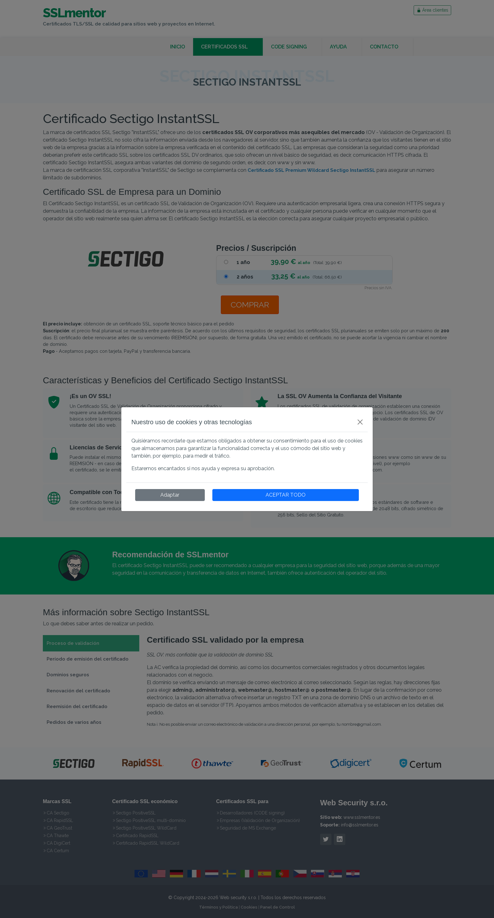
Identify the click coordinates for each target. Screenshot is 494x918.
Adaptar (169, 495)
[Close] (360, 422)
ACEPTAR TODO (286, 495)
